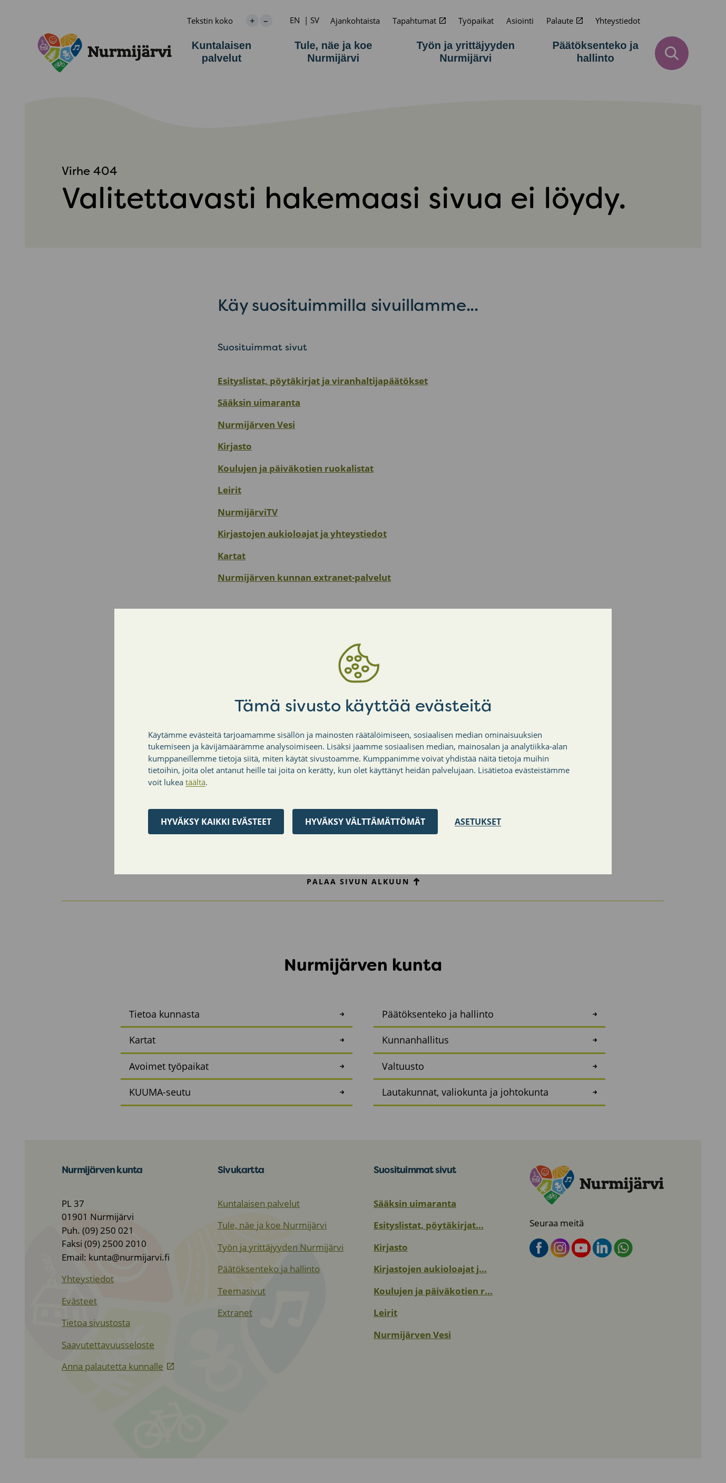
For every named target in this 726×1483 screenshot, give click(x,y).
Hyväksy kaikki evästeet (216, 821)
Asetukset (478, 821)
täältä (195, 782)
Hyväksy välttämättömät (365, 821)
